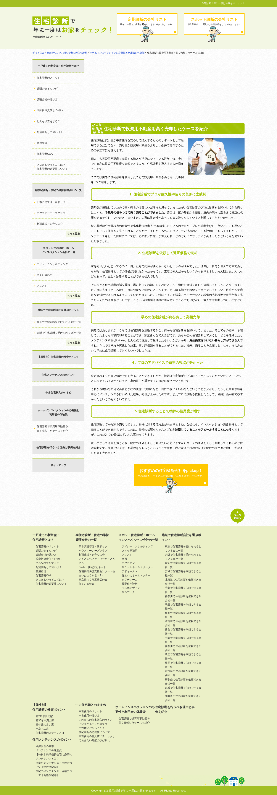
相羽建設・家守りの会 (50, 223)
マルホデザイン (131, 587)
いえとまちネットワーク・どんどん (97, 560)
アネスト (42, 285)
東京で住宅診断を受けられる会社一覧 (59, 322)
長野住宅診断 (129, 583)
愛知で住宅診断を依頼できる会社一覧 (183, 565)
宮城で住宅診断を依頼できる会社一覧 (183, 573)
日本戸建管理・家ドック (51, 202)
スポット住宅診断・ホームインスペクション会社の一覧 (58, 250)
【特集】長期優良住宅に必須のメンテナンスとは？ (54, 756)
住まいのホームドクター (136, 575)
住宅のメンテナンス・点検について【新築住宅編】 (54, 773)
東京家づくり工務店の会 (93, 579)
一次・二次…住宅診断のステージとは (50, 730)
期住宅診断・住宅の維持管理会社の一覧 (58, 190)
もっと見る (73, 233)
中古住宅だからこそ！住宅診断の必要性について (94, 730)
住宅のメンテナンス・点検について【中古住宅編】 (54, 765)
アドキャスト (129, 571)
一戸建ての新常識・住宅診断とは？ (58, 65)
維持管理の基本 (45, 746)
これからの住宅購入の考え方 (96, 719)
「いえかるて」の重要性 (93, 723)
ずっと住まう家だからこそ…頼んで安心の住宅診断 (59, 52)
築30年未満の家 (45, 720)
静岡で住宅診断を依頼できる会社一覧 (183, 615)
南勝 (124, 558)
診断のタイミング (47, 88)
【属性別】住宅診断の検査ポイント (58, 356)
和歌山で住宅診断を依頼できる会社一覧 (183, 681)
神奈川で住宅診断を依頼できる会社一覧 (183, 598)
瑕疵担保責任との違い (50, 110)
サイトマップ (58, 465)
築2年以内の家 (44, 716)
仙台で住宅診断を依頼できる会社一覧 (183, 631)
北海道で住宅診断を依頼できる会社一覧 (183, 581)
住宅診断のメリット (48, 77)
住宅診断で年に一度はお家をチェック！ (223, 3)
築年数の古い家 (45, 724)
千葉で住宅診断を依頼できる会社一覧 (183, 589)
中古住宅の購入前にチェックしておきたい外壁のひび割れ (97, 738)
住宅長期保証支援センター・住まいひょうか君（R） (97, 573)
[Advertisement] (168, 90)
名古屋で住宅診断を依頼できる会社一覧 (183, 623)
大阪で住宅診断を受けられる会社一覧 (59, 332)
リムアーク (128, 592)
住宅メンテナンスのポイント (58, 374)
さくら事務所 (44, 274)
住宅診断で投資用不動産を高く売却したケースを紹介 (52, 428)
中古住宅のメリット (90, 711)
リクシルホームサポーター (137, 567)
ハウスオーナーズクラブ (51, 213)
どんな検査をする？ (48, 121)
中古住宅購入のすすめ (58, 392)
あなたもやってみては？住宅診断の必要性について (52, 166)
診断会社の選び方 (47, 99)
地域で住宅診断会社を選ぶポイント (58, 310)
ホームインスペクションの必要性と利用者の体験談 (117, 52)
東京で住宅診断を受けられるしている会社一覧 (183, 548)
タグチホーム (129, 579)
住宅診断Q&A (45, 153)
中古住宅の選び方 (89, 715)
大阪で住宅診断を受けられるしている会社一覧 (183, 556)
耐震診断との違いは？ (50, 132)
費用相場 (42, 143)
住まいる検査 (86, 583)
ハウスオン (128, 562)
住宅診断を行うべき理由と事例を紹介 (58, 447)
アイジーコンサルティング (52, 264)
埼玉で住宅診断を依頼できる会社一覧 (183, 606)
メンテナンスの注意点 (49, 750)
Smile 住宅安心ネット (92, 567)
